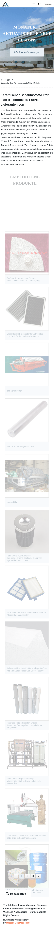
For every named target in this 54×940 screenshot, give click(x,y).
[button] (33, 4)
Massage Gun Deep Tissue (18, 923)
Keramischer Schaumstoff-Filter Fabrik (20, 83)
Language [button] (48, 4)
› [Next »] (38, 876)
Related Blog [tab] (16, 893)
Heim (7, 80)
